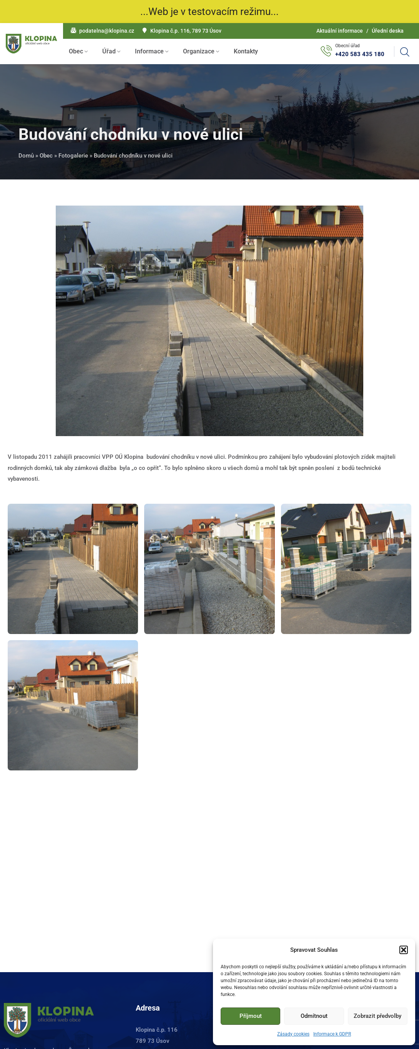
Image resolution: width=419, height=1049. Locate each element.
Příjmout (250, 1015)
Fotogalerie (73, 155)
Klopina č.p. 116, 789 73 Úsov (185, 31)
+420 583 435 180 (359, 54)
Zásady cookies (293, 1034)
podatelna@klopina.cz (106, 31)
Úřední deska (388, 31)
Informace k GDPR (332, 1034)
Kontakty (246, 51)
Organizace (198, 51)
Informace (149, 51)
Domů (26, 155)
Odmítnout (314, 1015)
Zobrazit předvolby (377, 1015)
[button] (403, 950)
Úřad (109, 51)
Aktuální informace (339, 31)
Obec (76, 51)
